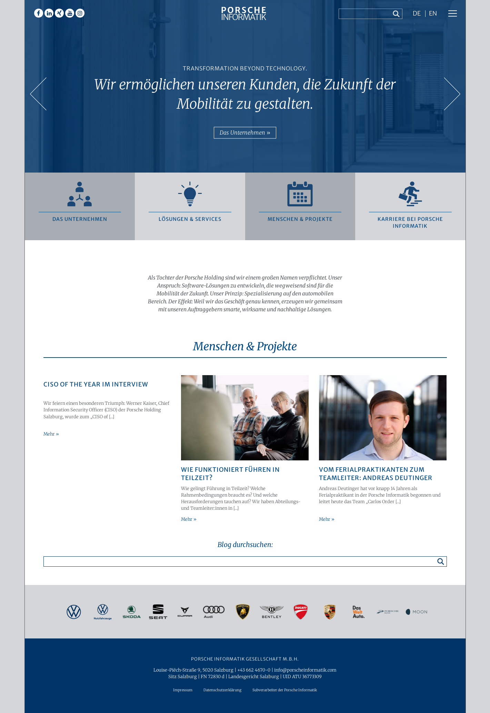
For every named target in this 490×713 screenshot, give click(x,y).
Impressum (182, 690)
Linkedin (48, 13)
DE (417, 13)
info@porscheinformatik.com (305, 670)
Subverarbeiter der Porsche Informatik (284, 690)
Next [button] (452, 94)
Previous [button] (38, 94)
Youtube (69, 13)
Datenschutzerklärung (222, 690)
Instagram (80, 13)
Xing (59, 13)
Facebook (38, 13)
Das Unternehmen (243, 132)
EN (433, 13)
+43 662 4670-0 (253, 670)
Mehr (49, 434)
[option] (245, 86)
